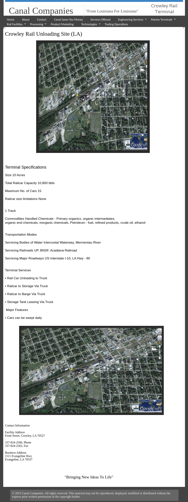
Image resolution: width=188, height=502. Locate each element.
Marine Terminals (161, 19)
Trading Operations (116, 24)
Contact (42, 19)
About (26, 19)
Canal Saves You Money (68, 19)
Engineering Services (130, 19)
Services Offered (100, 19)
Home (10, 19)
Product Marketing (62, 24)
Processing (36, 24)
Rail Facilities (15, 24)
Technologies (89, 24)
